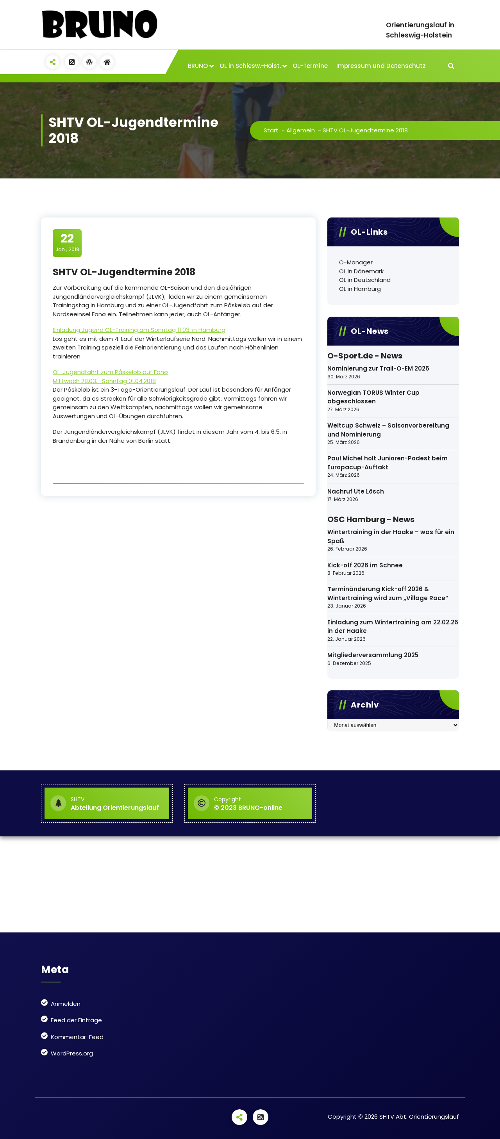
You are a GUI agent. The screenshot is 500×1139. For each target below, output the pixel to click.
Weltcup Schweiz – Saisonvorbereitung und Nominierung (388, 429)
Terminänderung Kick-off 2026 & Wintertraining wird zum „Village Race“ (387, 593)
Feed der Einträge (76, 1020)
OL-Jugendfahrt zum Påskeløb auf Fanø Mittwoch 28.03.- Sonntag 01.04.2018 (110, 376)
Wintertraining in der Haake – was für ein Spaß (390, 536)
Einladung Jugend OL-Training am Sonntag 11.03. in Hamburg (139, 330)
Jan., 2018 (67, 242)
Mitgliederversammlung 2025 (372, 655)
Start (271, 130)
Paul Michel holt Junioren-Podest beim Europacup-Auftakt (387, 462)
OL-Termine (310, 66)
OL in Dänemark (361, 271)
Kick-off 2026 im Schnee (365, 565)
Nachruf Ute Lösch (355, 491)
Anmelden (65, 1004)
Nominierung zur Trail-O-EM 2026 (378, 368)
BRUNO (198, 66)
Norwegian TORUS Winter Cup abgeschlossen (373, 397)
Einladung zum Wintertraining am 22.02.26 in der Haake (392, 626)
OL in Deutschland (365, 280)
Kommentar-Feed (77, 1037)
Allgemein (300, 130)
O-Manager (356, 262)
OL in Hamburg (360, 289)
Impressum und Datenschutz (381, 66)
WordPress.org (72, 1053)
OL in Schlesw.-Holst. (250, 66)
